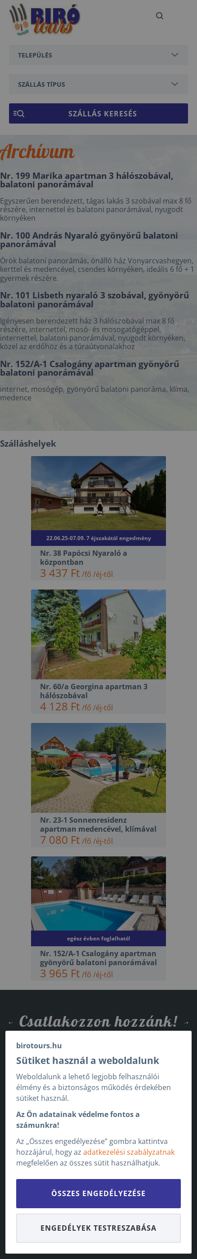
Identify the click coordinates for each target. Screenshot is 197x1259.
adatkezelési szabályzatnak (129, 1152)
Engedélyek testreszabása (98, 1228)
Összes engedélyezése (98, 1193)
